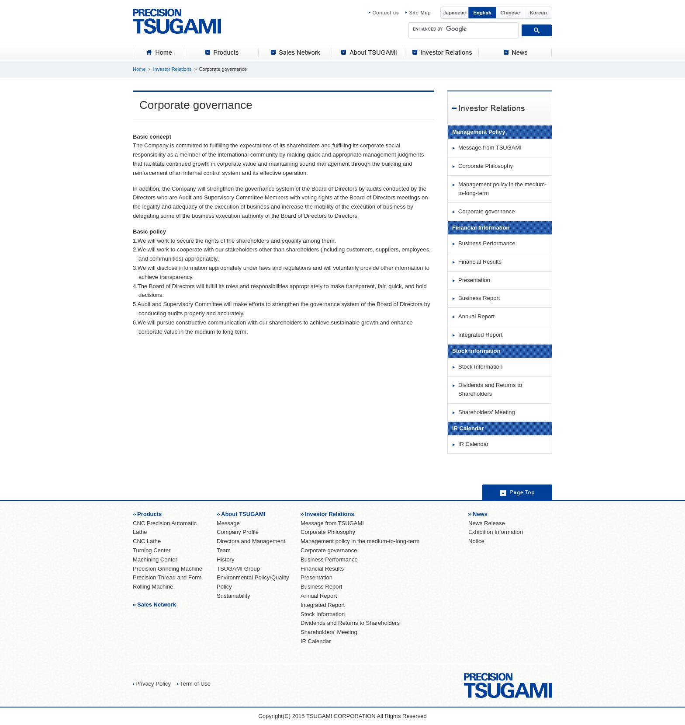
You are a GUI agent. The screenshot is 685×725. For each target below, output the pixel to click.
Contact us (387, 12)
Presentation (474, 280)
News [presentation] (515, 52)
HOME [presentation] (159, 52)
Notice (476, 541)
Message (228, 523)
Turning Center (151, 550)
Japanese (454, 13)
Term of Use (195, 683)
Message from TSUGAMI (490, 147)
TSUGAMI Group (238, 568)
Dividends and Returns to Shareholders (490, 389)
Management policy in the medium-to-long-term (502, 189)
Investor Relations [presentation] (442, 52)
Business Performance (486, 243)
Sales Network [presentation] (295, 52)
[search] (464, 29)
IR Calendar (473, 444)
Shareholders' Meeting (486, 412)
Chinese (510, 13)
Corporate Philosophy (485, 166)
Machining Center (155, 559)
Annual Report (476, 316)
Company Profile (238, 532)
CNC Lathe (147, 541)
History (225, 559)
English (482, 13)
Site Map (418, 12)
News (480, 514)
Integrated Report (480, 334)
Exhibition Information (495, 532)
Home (139, 69)
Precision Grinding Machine (167, 568)
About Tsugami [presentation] (368, 52)
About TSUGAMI (243, 514)
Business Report (479, 298)
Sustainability (233, 596)
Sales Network (156, 604)
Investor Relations (172, 69)
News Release (486, 523)
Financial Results (480, 261)
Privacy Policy (153, 683)
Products (149, 514)
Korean (538, 13)
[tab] (159, 52)
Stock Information (480, 366)
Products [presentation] (222, 52)
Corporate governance (486, 211)
